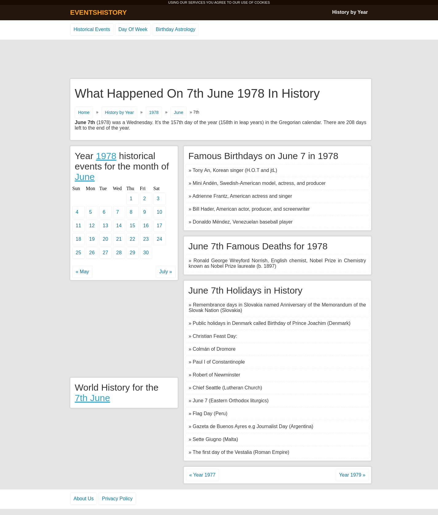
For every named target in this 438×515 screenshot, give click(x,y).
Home (84, 112)
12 (92, 225)
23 (146, 239)
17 (159, 225)
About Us (84, 498)
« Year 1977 (202, 475)
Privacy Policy (117, 498)
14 (119, 225)
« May (82, 271)
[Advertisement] (219, 59)
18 (78, 239)
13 (105, 225)
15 (132, 225)
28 (119, 252)
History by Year (350, 12)
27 (105, 252)
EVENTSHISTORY (98, 12)
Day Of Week (133, 29)
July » (165, 271)
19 (92, 239)
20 (105, 239)
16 (146, 225)
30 (146, 252)
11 (78, 225)
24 (159, 239)
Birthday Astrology (176, 29)
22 (132, 239)
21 (119, 239)
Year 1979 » (352, 475)
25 (78, 252)
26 (92, 252)
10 (159, 212)
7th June (92, 398)
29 (132, 252)
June (178, 112)
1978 (154, 112)
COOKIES (262, 2)
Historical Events (92, 29)
